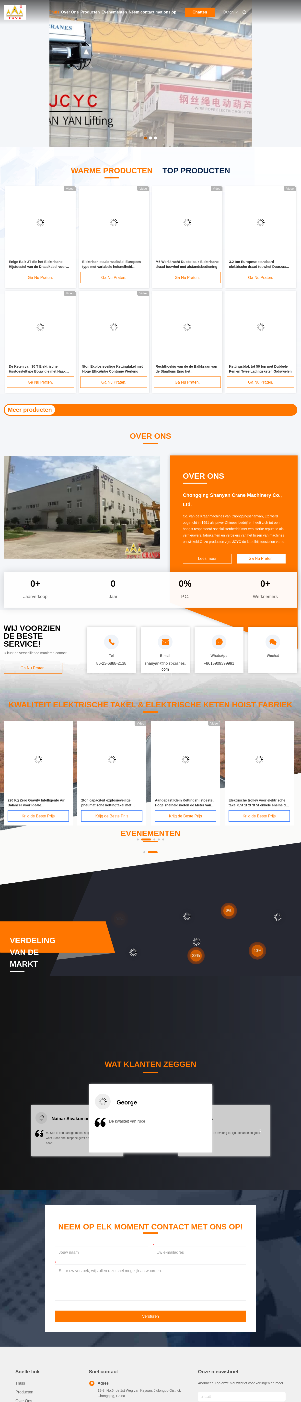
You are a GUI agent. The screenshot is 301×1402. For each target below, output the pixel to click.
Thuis (54, 12)
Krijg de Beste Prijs (59, 816)
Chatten (200, 12)
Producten (90, 12)
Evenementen (114, 12)
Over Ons (70, 12)
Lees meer (207, 558)
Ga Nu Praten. (40, 277)
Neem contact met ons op (152, 12)
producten (24, 1392)
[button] (40, 1134)
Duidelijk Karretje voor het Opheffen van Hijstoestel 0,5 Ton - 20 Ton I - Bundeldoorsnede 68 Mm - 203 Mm (151, 410)
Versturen (150, 1316)
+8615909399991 (219, 663)
